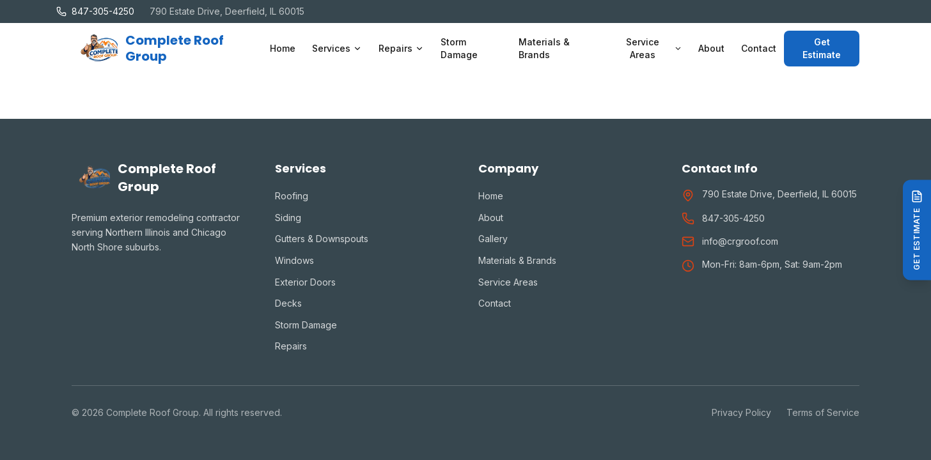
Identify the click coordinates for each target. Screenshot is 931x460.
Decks (288, 303)
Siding (288, 217)
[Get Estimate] (917, 230)
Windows (294, 260)
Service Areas (508, 282)
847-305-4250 (733, 218)
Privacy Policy (741, 412)
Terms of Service (822, 412)
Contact (758, 48)
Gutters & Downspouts (321, 238)
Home (282, 48)
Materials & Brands (544, 48)
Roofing (291, 195)
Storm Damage (459, 48)
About (711, 48)
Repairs (291, 346)
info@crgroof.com (740, 241)
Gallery (493, 238)
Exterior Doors (305, 282)
